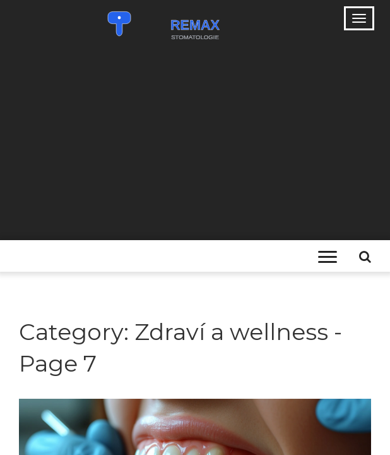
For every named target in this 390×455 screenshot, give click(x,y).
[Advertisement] (195, 145)
